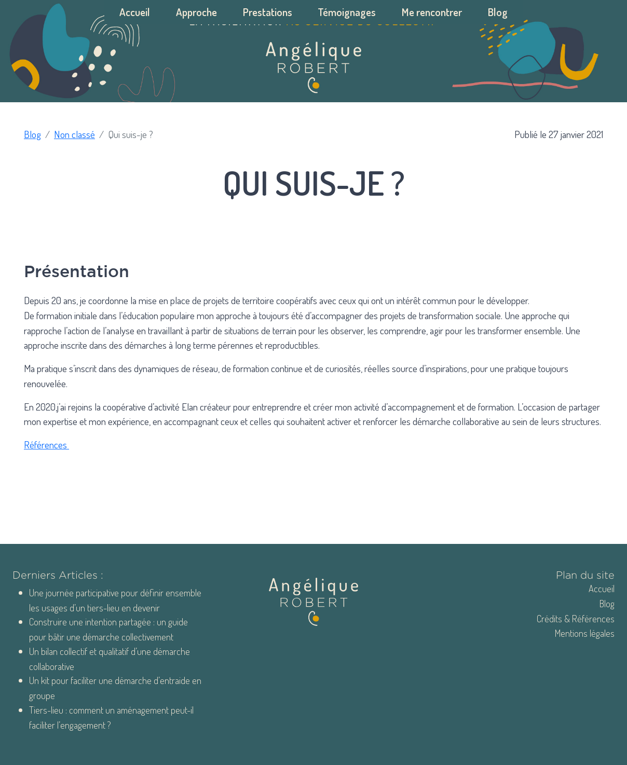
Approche (196, 12)
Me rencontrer (432, 12)
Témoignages (347, 12)
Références (46, 444)
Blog (498, 12)
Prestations (267, 12)
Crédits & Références (576, 618)
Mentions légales (585, 633)
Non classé (74, 134)
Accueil (134, 12)
